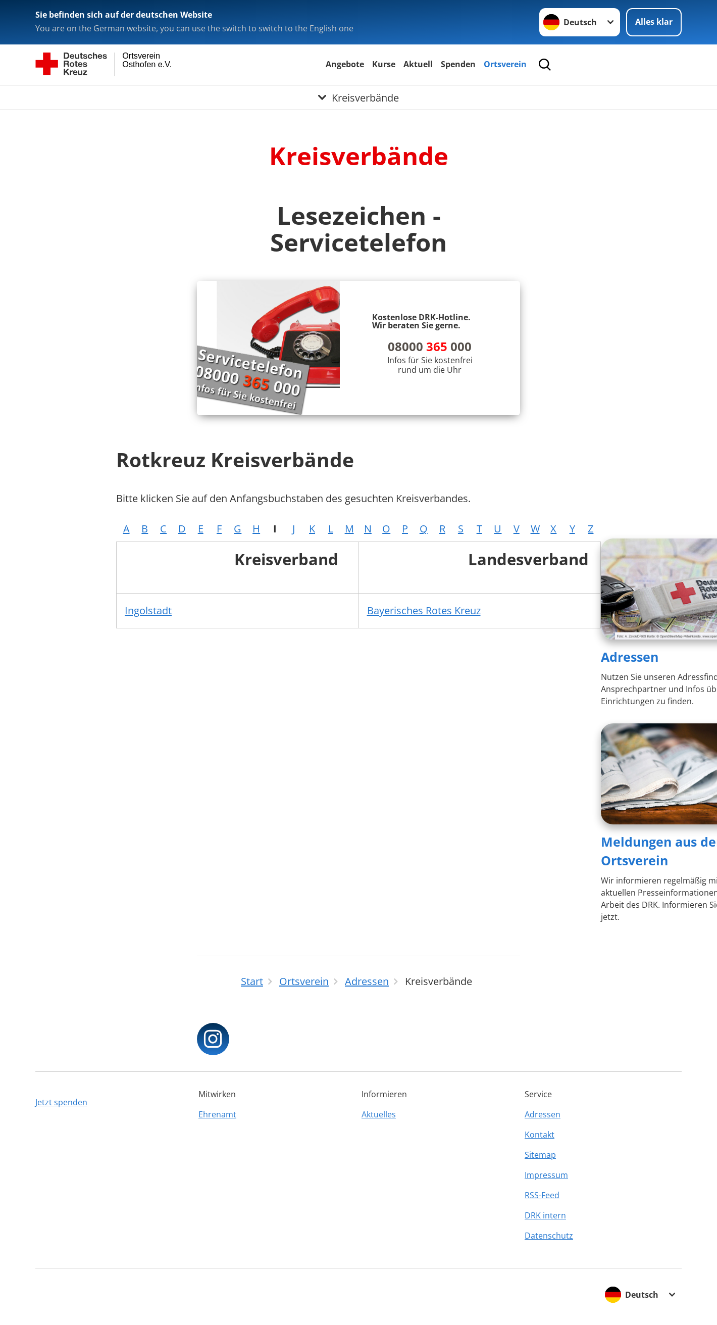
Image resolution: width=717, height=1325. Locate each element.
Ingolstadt (148, 610)
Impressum (546, 1175)
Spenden (458, 64)
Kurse (383, 64)
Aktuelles (379, 1114)
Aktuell (418, 64)
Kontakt (539, 1134)
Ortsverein (505, 64)
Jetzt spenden (61, 1102)
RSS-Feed (542, 1195)
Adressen (629, 656)
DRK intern (545, 1215)
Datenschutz (549, 1235)
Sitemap (540, 1154)
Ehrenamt (217, 1114)
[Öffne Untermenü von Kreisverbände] (358, 97)
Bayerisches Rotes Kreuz (424, 610)
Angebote (345, 64)
